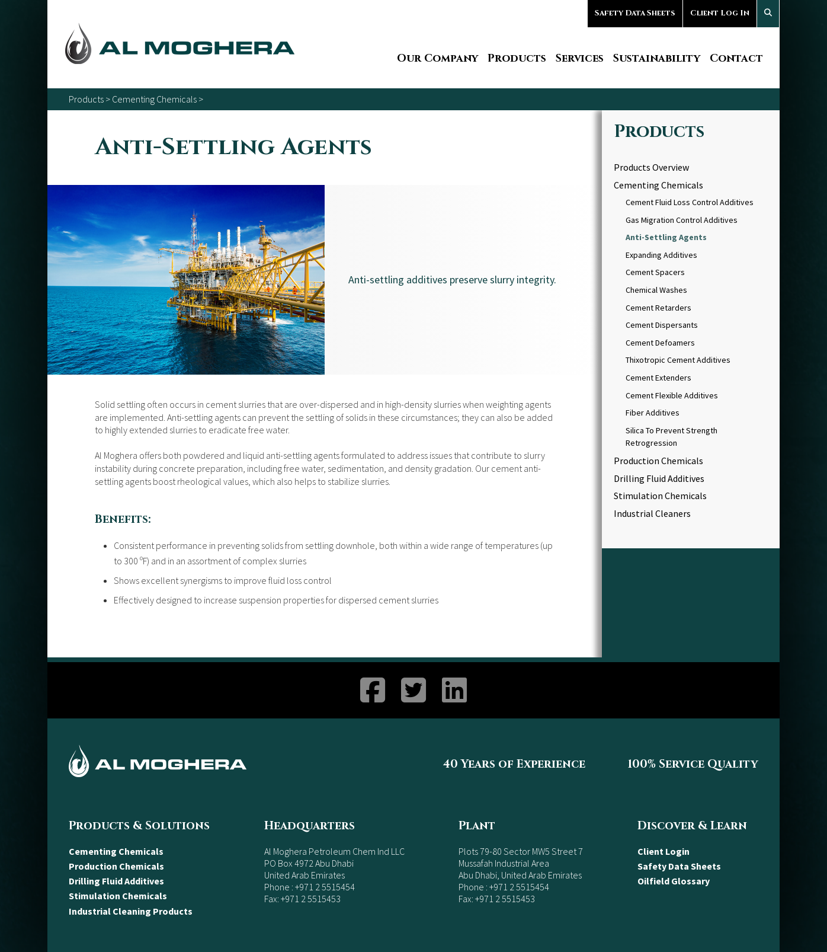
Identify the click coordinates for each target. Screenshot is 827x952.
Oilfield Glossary (673, 881)
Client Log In (719, 13)
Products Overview (651, 167)
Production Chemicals (658, 461)
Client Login (663, 851)
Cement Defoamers (660, 342)
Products (517, 58)
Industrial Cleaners (652, 513)
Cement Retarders (658, 307)
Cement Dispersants (662, 325)
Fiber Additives (652, 412)
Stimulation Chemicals (660, 495)
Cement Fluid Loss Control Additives (690, 202)
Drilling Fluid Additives (659, 478)
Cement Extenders (658, 377)
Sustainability (656, 58)
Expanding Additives (661, 255)
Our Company (437, 58)
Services (580, 58)
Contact (736, 58)
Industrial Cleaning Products (131, 911)
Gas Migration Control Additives (682, 220)
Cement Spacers (655, 272)
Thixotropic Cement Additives (678, 359)
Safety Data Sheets (635, 13)
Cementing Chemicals (154, 99)
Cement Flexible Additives (672, 395)
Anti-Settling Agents (666, 237)
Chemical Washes (656, 290)
